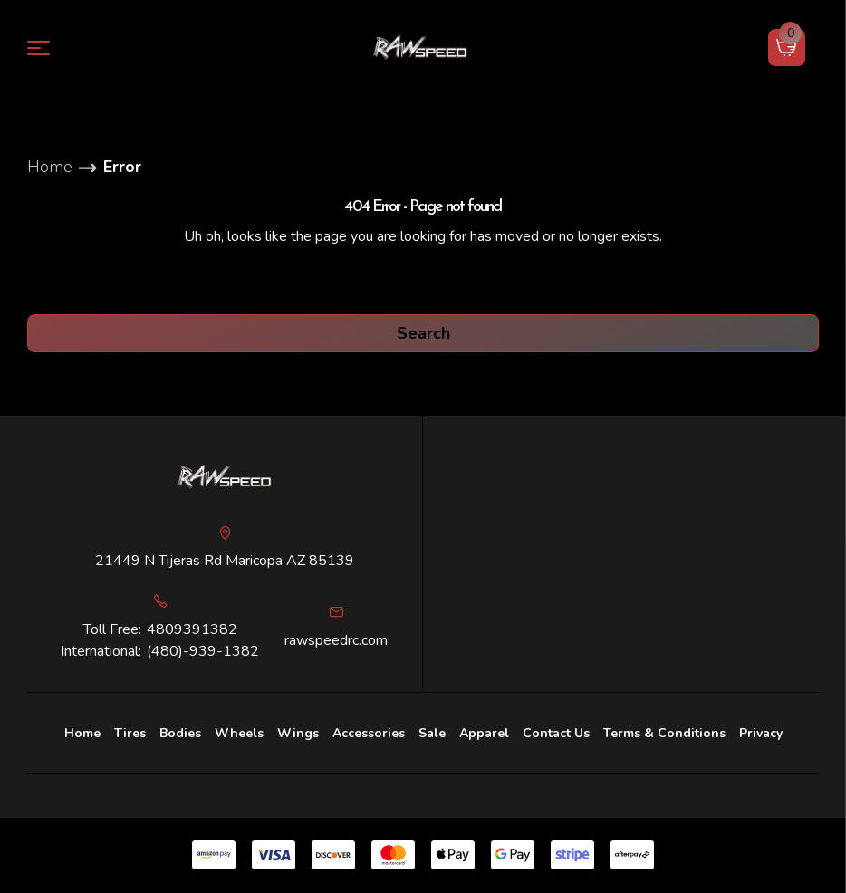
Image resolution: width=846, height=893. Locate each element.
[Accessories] (368, 733)
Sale (432, 733)
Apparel (484, 733)
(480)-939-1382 (203, 651)
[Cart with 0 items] (786, 47)
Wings (298, 733)
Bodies (180, 733)
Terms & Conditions (664, 733)
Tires (130, 733)
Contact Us (556, 733)
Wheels (239, 733)
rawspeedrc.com (336, 640)
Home (82, 733)
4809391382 (192, 629)
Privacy (761, 733)
